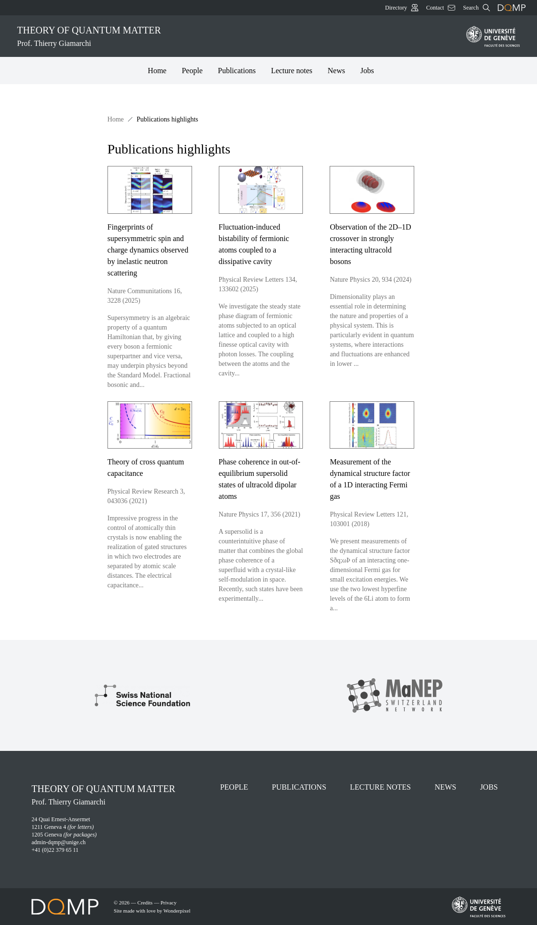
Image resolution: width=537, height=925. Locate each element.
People (192, 70)
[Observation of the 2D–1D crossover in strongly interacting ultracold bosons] (380, 277)
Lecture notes (291, 70)
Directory (402, 7)
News (336, 70)
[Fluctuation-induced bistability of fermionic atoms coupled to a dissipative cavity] (269, 277)
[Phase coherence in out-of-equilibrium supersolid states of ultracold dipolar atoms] (269, 507)
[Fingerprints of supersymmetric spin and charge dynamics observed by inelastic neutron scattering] (157, 277)
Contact (440, 7)
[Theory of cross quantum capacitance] (157, 507)
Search (476, 7)
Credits (145, 902)
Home (157, 70)
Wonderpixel (177, 911)
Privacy (169, 902)
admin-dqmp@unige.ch (59, 842)
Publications (237, 70)
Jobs (367, 70)
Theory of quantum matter (236, 37)
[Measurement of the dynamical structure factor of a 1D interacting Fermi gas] (380, 507)
